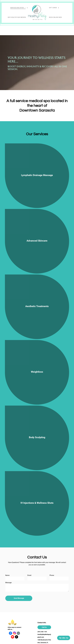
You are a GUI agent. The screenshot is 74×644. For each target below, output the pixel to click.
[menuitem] (18, 7)
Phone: (52, 575)
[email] (18, 633)
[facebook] (10, 633)
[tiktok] (16, 637)
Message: (8, 582)
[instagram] (14, 633)
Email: (29, 575)
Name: (7, 575)
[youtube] (12, 637)
